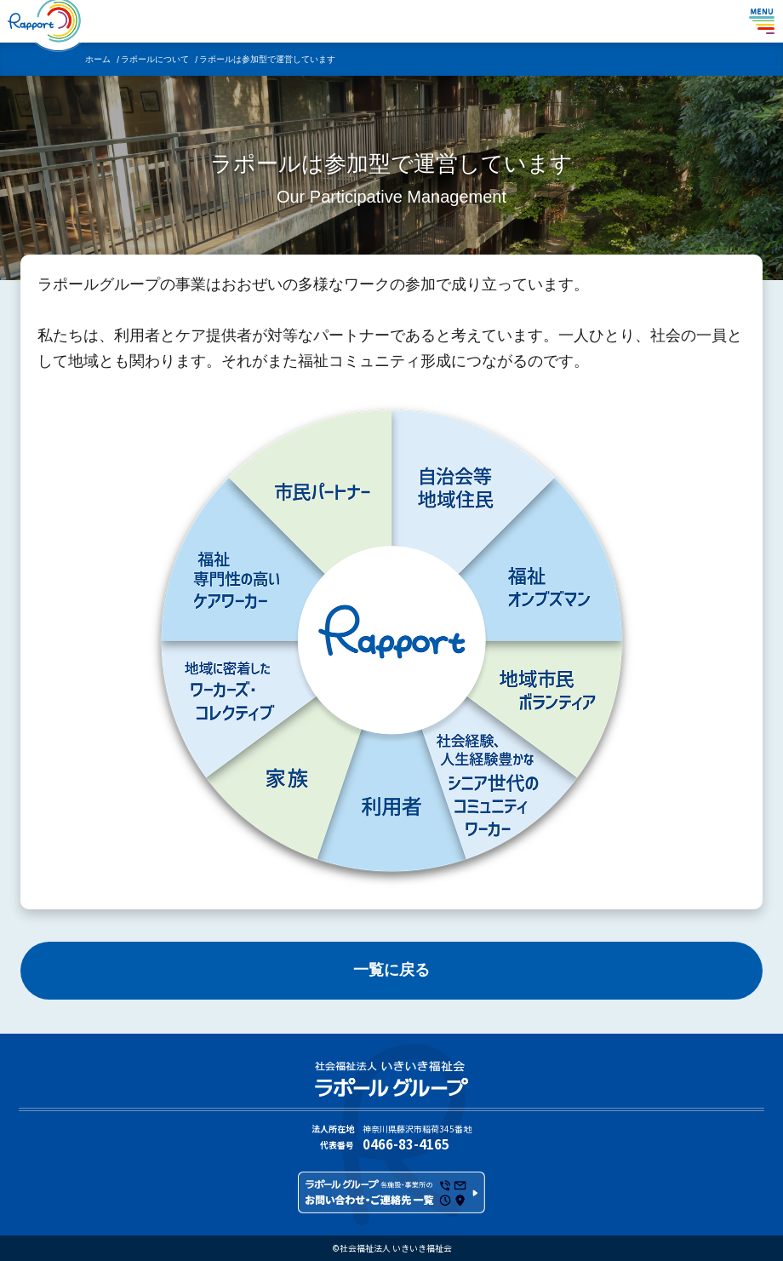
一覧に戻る (391, 969)
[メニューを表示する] (761, 21)
